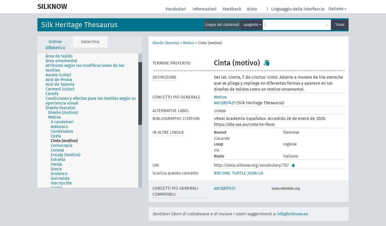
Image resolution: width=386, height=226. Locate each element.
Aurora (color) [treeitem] (58, 75)
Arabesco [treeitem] (59, 126)
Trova (339, 24)
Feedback (232, 9)
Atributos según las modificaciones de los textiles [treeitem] (85, 68)
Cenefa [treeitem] (52, 93)
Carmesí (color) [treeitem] (60, 89)
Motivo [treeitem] (54, 117)
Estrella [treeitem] (58, 159)
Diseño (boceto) (165, 43)
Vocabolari (176, 9)
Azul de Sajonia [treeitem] (60, 84)
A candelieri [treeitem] (62, 122)
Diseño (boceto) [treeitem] (60, 108)
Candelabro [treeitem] (62, 131)
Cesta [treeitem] (56, 136)
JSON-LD (255, 173)
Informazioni (205, 9)
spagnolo (252, 24)
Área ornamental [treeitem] (61, 61)
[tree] (89, 121)
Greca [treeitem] (56, 169)
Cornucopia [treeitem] (61, 145)
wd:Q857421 (225, 102)
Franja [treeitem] (56, 164)
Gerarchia (90, 41)
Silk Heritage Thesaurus (79, 25)
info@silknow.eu (292, 213)
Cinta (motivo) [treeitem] (64, 140)
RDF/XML (222, 173)
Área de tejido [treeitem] (59, 56)
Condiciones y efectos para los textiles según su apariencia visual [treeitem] (91, 101)
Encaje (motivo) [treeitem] (65, 155)
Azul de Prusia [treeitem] (59, 79)
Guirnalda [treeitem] (60, 178)
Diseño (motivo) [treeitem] (63, 112)
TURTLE (239, 173)
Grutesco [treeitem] (59, 173)
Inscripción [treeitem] (61, 183)
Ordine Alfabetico (55, 44)
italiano (337, 8)
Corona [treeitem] (57, 150)
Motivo (188, 43)
